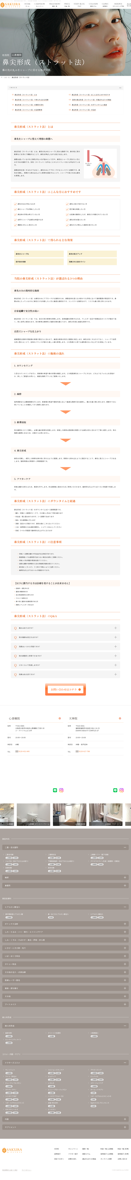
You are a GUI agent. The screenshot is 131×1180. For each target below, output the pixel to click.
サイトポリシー (26, 1170)
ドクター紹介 (73, 1154)
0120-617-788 (83, 751)
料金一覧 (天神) (123, 1149)
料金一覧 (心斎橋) (107, 1149)
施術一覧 (85, 1149)
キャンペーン (73, 1149)
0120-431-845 (22, 751)
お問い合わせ (122, 1159)
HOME (56, 1149)
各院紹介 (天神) (123, 1154)
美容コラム (86, 1154)
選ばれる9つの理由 (89, 1159)
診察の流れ (72, 1159)
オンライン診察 (106, 1159)
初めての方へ (59, 1159)
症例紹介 (57, 1154)
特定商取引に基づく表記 (9, 1170)
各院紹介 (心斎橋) (107, 1154)
